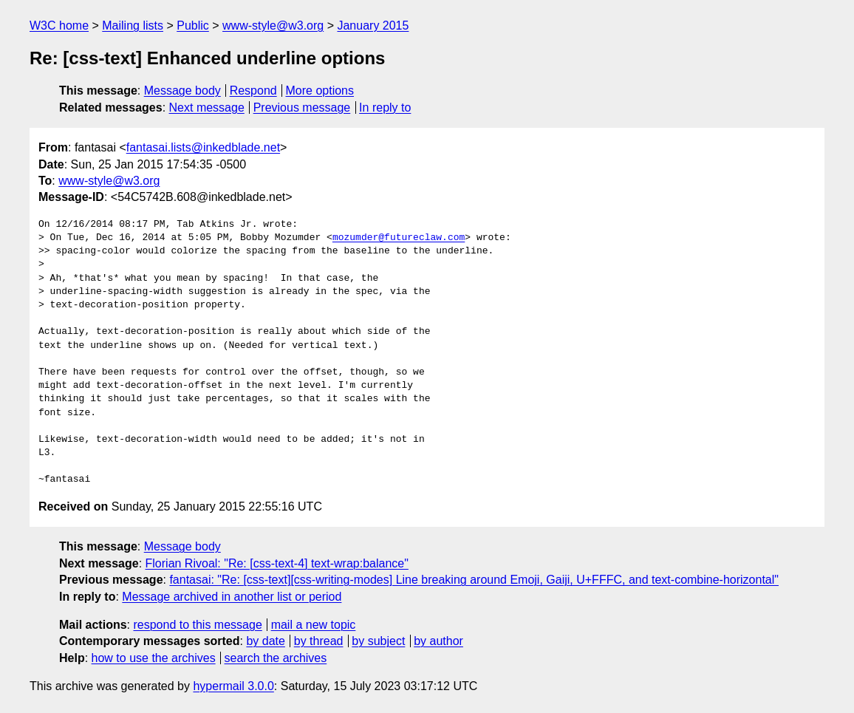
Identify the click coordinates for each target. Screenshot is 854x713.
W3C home (59, 25)
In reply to (385, 107)
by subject (378, 641)
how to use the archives (154, 658)
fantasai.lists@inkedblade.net (203, 147)
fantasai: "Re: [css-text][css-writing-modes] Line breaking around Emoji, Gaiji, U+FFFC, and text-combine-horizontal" (474, 579)
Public (193, 25)
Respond (253, 90)
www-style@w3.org (273, 25)
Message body (182, 90)
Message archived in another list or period (231, 596)
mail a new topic (313, 624)
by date (265, 641)
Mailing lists (132, 25)
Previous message (302, 107)
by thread (319, 641)
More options (320, 90)
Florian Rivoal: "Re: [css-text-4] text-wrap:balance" (277, 563)
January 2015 (373, 25)
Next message (207, 107)
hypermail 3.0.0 (233, 686)
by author (438, 641)
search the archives (276, 658)
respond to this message (197, 624)
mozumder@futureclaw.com (398, 238)
